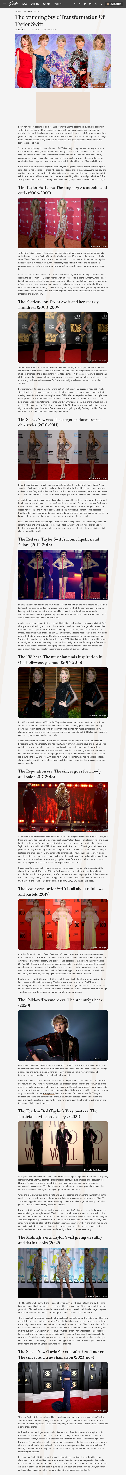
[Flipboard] (85, 5)
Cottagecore (49, 1093)
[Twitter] (95, 5)
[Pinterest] (80, 5)
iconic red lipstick (70, 604)
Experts (35, 4)
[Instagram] (90, 5)
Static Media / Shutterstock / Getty (98, 86)
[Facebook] (75, 5)
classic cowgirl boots (73, 262)
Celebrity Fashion (31, 11)
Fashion (58, 4)
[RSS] (100, 5)
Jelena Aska (22, 30)
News (24, 4)
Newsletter (113, 4)
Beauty (46, 4)
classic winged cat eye (90, 388)
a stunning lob (95, 740)
